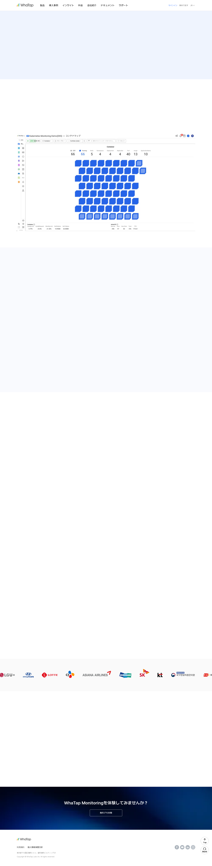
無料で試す (183, 5)
